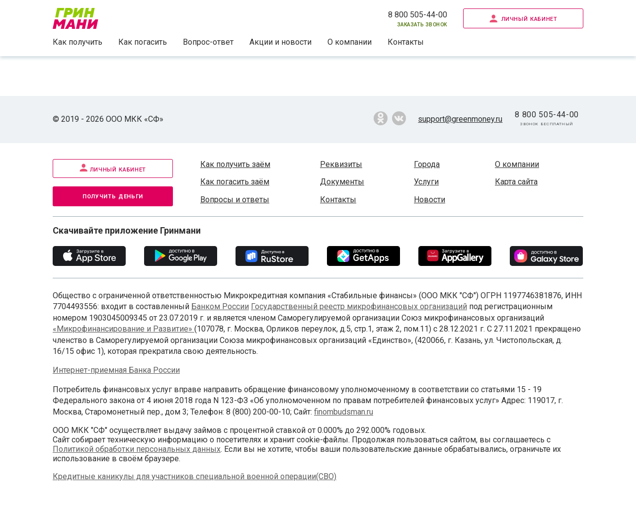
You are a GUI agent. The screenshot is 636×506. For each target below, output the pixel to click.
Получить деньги (112, 195)
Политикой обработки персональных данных (137, 449)
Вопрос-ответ (208, 42)
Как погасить (142, 42)
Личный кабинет (523, 18)
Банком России (220, 306)
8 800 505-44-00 (417, 14)
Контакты (406, 42)
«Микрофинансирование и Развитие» (123, 329)
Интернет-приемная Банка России (116, 370)
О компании (349, 42)
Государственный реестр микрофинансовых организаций (359, 306)
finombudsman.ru (343, 412)
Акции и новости (280, 42)
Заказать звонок (422, 24)
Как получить (77, 42)
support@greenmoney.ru (460, 119)
